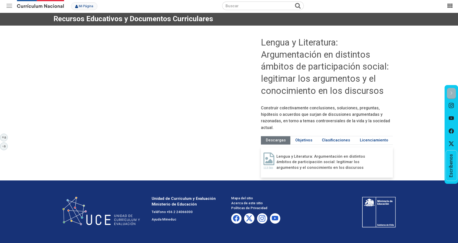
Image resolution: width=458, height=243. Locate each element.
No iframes (159, 82)
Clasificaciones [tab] (336, 140)
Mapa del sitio (242, 198)
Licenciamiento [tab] (374, 140)
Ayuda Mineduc (164, 219)
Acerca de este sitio (247, 203)
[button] (451, 93)
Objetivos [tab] (303, 140)
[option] (451, 105)
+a (5, 137)
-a (5, 145)
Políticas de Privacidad (249, 208)
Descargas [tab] (276, 140)
